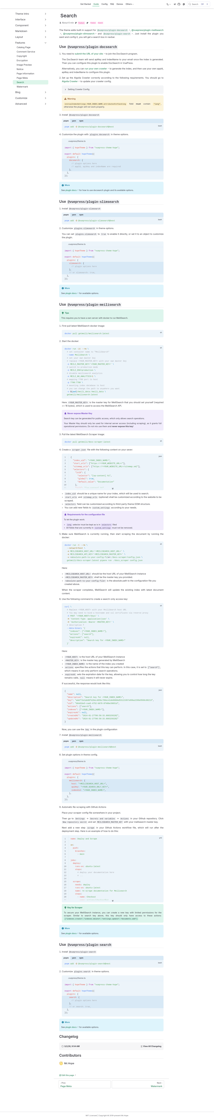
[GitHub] (179, 4)
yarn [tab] (74, 121)
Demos (120, 4)
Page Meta (21, 78)
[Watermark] (138, 1084)
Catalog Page (22, 47)
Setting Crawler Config (78, 89)
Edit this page (66, 1075)
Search (19, 82)
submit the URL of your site (89, 53)
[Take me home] (5, 4)
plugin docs (71, 190)
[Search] (198, 4)
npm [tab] (81, 121)
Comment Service (24, 51)
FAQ (112, 4)
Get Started (85, 4)
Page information (24, 73)
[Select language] (169, 4)
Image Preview (23, 64)
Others (129, 4)
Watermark (21, 86)
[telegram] (174, 4)
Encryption (21, 60)
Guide (96, 4)
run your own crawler (96, 68)
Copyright (20, 56)
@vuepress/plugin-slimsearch (79, 33)
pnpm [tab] (66, 121)
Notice (18, 69)
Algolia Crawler (70, 81)
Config (104, 4)
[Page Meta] (85, 1084)
